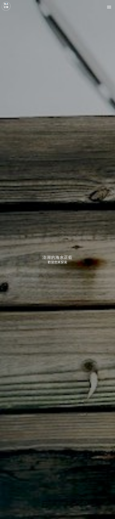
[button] (109, 6)
